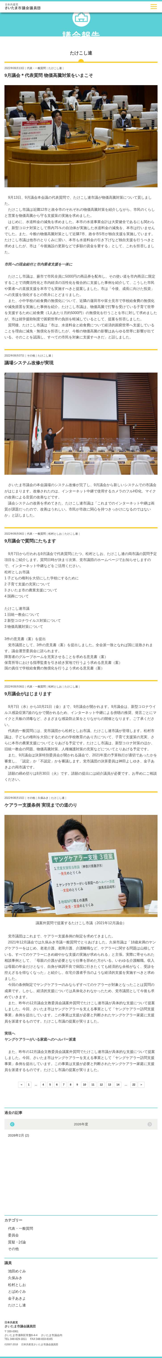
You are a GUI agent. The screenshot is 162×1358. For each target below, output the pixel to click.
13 (109, 1084)
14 (117, 1084)
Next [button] (12, 1124)
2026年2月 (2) (18, 1135)
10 (84, 1084)
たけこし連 (55, 68)
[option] (81, 1129)
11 (92, 1084)
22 (133, 1084)
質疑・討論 (17, 1242)
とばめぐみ (17, 1291)
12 (101, 1084)
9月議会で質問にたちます (30, 540)
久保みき (43, 797)
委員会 (13, 1235)
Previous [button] (149, 1124)
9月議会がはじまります (28, 693)
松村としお (55, 533)
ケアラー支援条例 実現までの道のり (40, 805)
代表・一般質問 (36, 68)
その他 (31, 355)
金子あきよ (17, 1298)
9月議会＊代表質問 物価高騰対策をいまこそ (48, 75)
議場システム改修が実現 (29, 362)
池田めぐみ (17, 1271)
